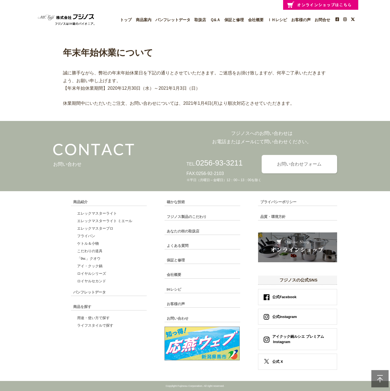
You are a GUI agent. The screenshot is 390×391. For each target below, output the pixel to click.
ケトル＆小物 (88, 243)
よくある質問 (177, 246)
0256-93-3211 (219, 163)
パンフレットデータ (172, 20)
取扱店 (200, 20)
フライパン (86, 236)
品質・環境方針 (273, 217)
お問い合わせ (177, 318)
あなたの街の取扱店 (183, 231)
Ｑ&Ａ (215, 20)
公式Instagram (284, 317)
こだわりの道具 (89, 251)
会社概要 (256, 20)
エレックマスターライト (97, 213)
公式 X (277, 362)
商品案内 (143, 20)
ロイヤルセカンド (91, 281)
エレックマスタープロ (95, 228)
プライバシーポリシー (278, 202)
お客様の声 (301, 20)
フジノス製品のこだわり (187, 217)
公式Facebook (284, 297)
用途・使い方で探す (93, 318)
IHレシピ (174, 289)
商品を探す (82, 307)
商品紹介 (80, 202)
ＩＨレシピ (277, 20)
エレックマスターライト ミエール (105, 221)
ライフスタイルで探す (95, 325)
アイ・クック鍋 (89, 266)
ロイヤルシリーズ (91, 273)
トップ (126, 20)
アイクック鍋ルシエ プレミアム (296, 339)
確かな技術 (176, 202)
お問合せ (322, 20)
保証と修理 (234, 20)
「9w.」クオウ (89, 258)
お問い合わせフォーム (299, 164)
